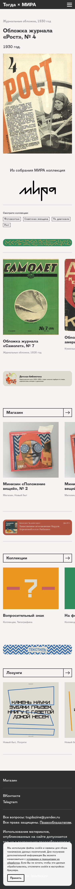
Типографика (24, 622)
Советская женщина (36, 219)
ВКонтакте (11, 795)
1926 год (35, 352)
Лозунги (21, 742)
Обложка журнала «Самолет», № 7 (20, 344)
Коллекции (9, 622)
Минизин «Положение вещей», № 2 (24, 486)
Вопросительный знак (23, 615)
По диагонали (61, 219)
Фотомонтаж (12, 219)
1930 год (44, 21)
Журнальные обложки (19, 21)
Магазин (8, 495)
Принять (15, 878)
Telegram (10, 802)
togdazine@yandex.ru (43, 817)
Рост (6, 225)
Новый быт (20, 495)
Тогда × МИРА (19, 4)
